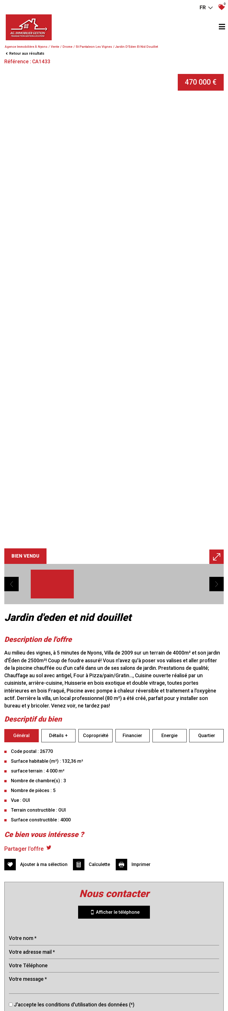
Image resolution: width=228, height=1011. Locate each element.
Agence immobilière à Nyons (26, 47)
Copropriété (95, 752)
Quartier (206, 752)
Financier (132, 752)
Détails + (58, 752)
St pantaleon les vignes (94, 47)
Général (21, 752)
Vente (55, 47)
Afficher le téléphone (114, 889)
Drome (67, 47)
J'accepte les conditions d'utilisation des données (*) (74, 982)
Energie (169, 752)
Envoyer (114, 994)
